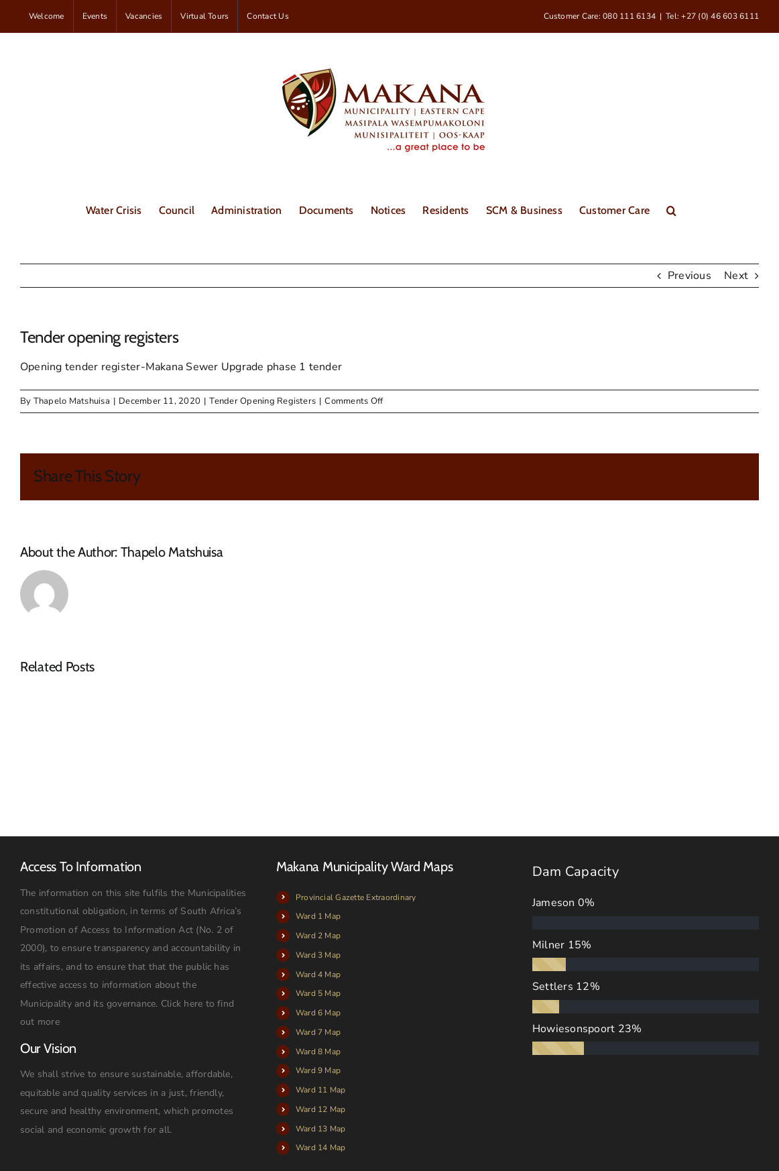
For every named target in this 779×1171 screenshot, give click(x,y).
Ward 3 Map (318, 955)
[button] (671, 209)
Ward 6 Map (318, 1012)
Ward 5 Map (318, 993)
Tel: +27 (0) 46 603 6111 (712, 16)
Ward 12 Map (321, 1109)
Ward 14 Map (321, 1147)
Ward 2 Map (318, 935)
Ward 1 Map (318, 916)
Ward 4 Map (318, 974)
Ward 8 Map (318, 1051)
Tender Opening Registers (262, 401)
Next (736, 275)
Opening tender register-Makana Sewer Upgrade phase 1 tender (181, 366)
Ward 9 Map (318, 1070)
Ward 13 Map (321, 1128)
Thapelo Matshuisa (72, 401)
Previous (689, 275)
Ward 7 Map (318, 1032)
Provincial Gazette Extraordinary (356, 897)
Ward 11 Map (321, 1089)
